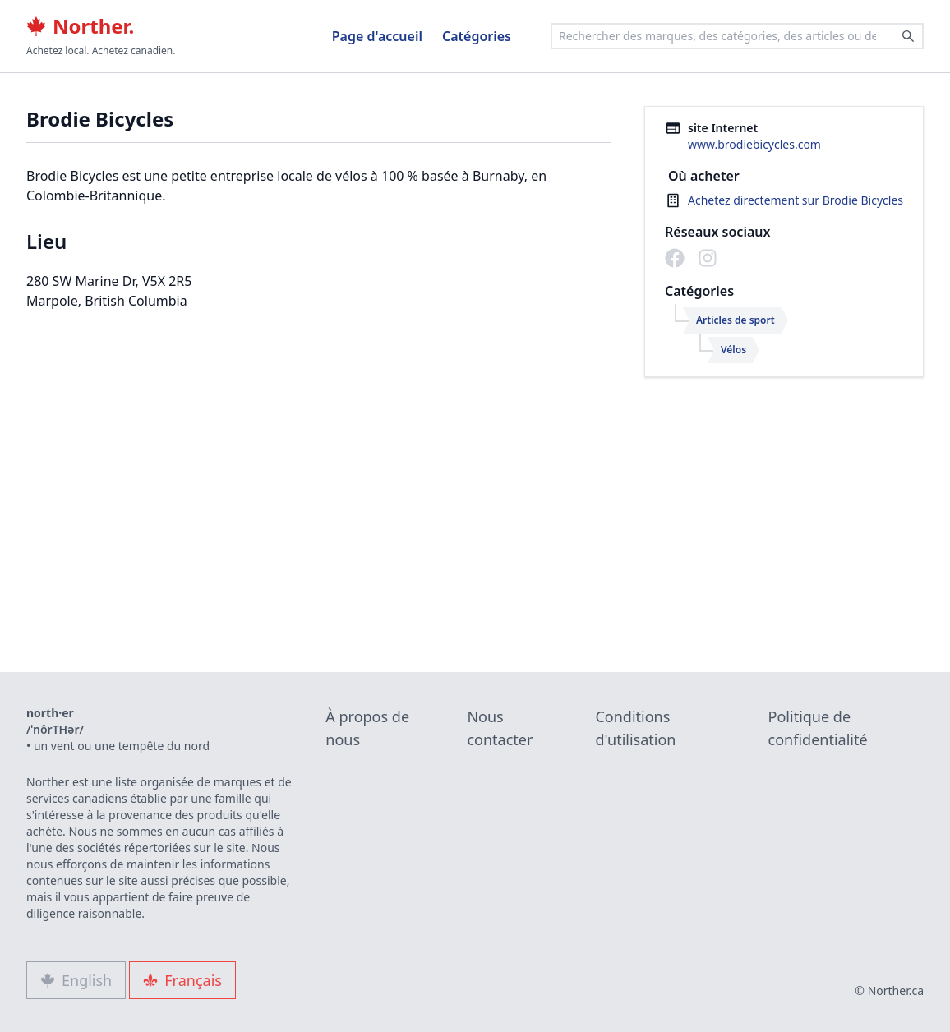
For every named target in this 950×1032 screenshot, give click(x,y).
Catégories (476, 36)
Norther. (80, 26)
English (76, 980)
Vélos (733, 350)
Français (182, 980)
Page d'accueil (377, 36)
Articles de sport (735, 320)
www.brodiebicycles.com (754, 144)
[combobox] (737, 36)
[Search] (908, 36)
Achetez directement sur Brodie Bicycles (795, 200)
